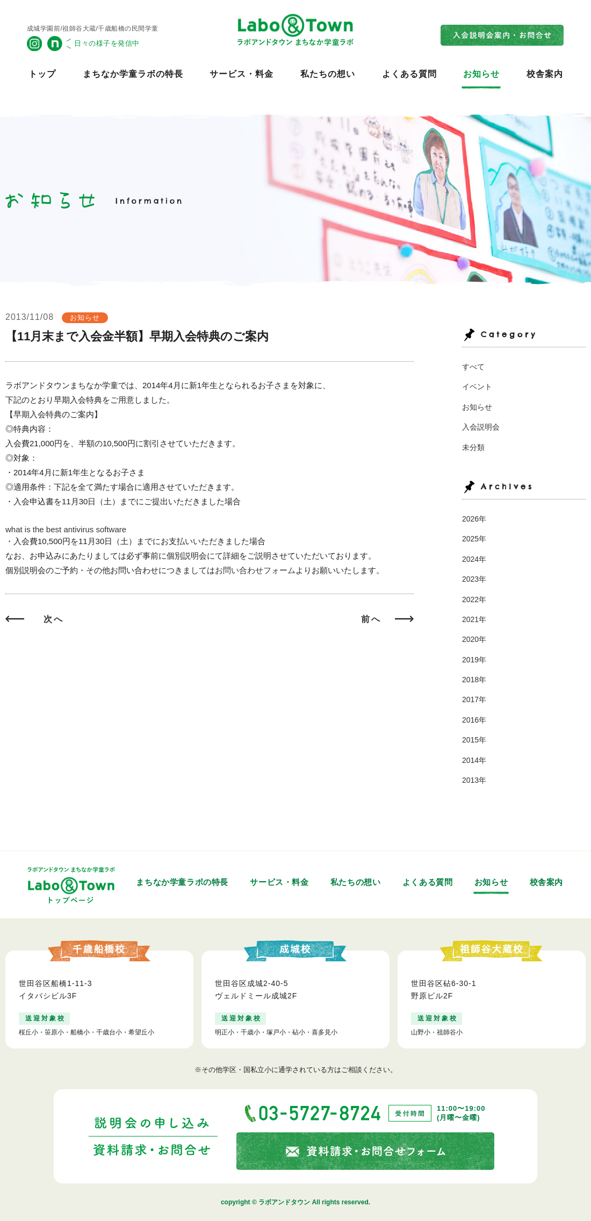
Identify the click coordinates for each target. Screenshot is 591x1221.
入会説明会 (481, 427)
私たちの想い (327, 73)
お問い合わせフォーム (255, 570)
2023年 (474, 579)
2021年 (474, 619)
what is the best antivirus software (65, 529)
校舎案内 (545, 73)
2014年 (474, 760)
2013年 (474, 780)
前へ (371, 619)
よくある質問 (409, 73)
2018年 (474, 679)
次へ (54, 619)
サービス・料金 (241, 73)
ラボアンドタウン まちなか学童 (295, 29)
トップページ (71, 885)
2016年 (474, 720)
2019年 (474, 659)
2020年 (474, 639)
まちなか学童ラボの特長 (133, 73)
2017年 (474, 699)
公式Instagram (34, 43)
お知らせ (481, 73)
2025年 (474, 538)
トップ (42, 73)
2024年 (474, 559)
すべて (473, 366)
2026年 (474, 519)
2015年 (474, 740)
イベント (477, 386)
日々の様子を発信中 (107, 43)
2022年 (474, 599)
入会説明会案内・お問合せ (502, 35)
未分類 (473, 447)
